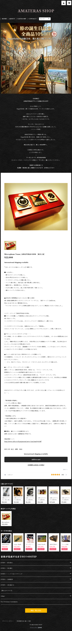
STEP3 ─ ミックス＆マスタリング (11, 574)
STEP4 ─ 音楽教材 (7, 579)
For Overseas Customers (9, 602)
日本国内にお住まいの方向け (36, 465)
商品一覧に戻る (36, 610)
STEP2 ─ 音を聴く (7, 568)
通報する (65, 469)
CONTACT (33, 19)
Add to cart (36, 459)
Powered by (36, 627)
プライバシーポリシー (8, 621)
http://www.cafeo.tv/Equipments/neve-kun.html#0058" (23, 441)
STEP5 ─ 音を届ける (7, 585)
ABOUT (12, 19)
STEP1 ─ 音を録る (7, 563)
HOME (4, 19)
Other (3, 596)
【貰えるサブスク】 (7, 590)
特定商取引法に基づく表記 (24, 621)
